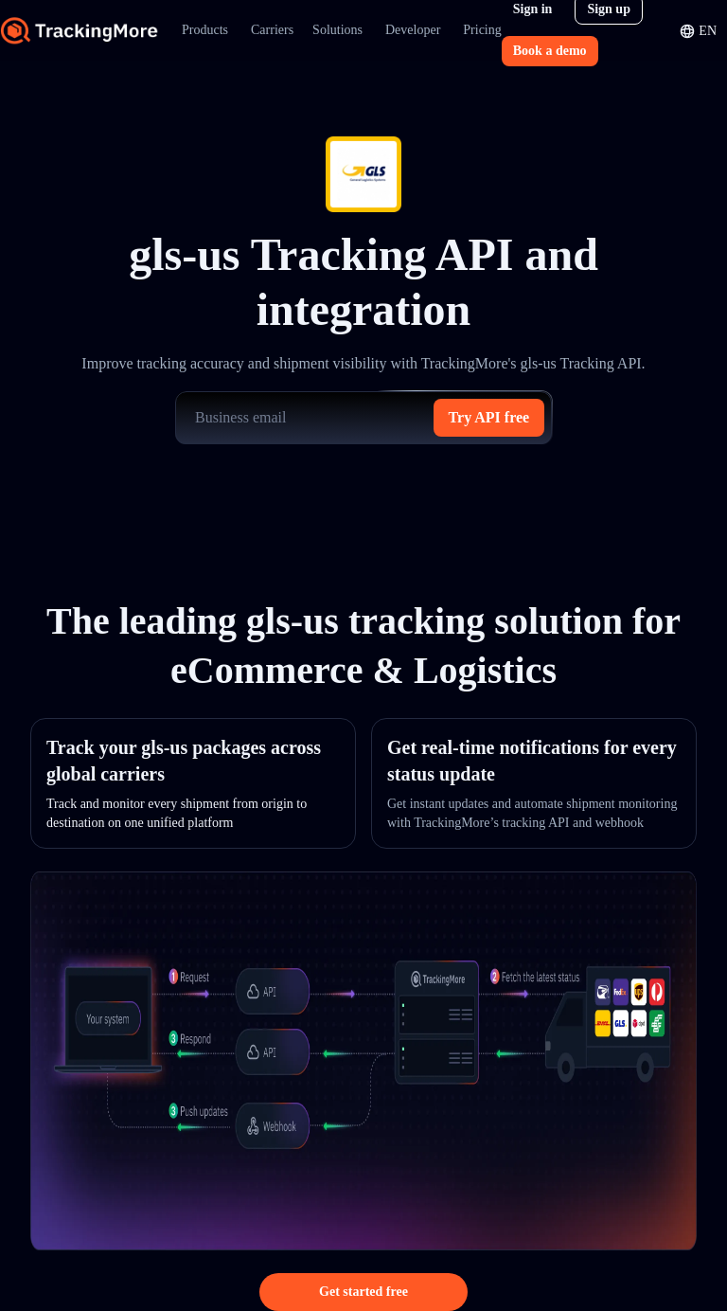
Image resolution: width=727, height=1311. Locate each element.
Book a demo (550, 51)
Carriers (272, 30)
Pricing (482, 30)
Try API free (489, 417)
